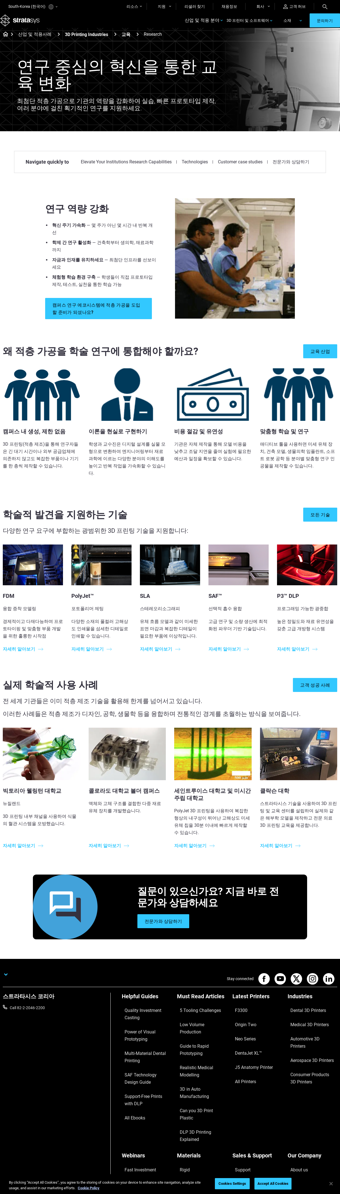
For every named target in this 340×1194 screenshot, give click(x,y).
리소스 (132, 6)
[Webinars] (146, 1092)
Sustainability (299, 1143)
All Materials (187, 1126)
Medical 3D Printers (304, 1023)
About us (295, 1102)
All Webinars (132, 1143)
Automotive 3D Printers (308, 1031)
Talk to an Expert (246, 1126)
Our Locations (300, 1118)
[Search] (325, 6)
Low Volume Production (197, 1023)
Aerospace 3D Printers (307, 1039)
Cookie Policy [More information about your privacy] (88, 1188)
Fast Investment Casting (143, 1102)
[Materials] (202, 1092)
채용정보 (229, 6)
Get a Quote (242, 1118)
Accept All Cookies (273, 1183)
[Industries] (312, 1005)
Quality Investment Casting (145, 1014)
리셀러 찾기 (194, 6)
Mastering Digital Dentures (144, 1134)
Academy (296, 1134)
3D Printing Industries (86, 41)
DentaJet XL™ (244, 1039)
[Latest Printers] (257, 1005)
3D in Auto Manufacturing (199, 1047)
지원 (162, 6)
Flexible (183, 1110)
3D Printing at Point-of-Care (145, 1126)
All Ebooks (131, 1077)
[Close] (331, 1184)
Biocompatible (189, 1118)
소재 (287, 24)
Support (239, 1102)
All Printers (241, 1056)
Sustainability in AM (139, 1118)
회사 (260, 6)
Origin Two (241, 1023)
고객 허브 (294, 6)
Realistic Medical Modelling (200, 1039)
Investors (296, 1151)
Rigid (181, 1102)
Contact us (297, 1110)
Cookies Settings (232, 1183)
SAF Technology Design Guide (142, 1050)
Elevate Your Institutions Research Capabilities (126, 169)
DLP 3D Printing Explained (199, 1064)
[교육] (138, 41)
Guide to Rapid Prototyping (200, 1031)
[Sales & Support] (257, 1092)
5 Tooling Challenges (194, 1014)
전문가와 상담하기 (291, 169)
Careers (294, 1126)
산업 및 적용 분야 (202, 24)
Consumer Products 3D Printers (308, 1051)
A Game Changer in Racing (145, 1110)
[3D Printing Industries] (115, 41)
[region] (170, 1184)
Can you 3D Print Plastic (197, 1056)
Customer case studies (240, 169)
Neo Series (241, 1031)
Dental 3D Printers (303, 1014)
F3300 (238, 1014)
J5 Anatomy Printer (249, 1047)
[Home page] (4, 42)
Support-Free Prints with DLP (143, 1066)
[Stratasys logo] (22, 24)
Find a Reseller (244, 1110)
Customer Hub (245, 1134)
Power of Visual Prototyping (146, 1023)
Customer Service (247, 1143)
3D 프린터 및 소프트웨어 (248, 24)
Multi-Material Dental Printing (140, 1035)
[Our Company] (312, 1092)
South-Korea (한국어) (32, 6)
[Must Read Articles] (202, 1005)
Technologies (195, 169)
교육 (126, 41)
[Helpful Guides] (146, 1005)
